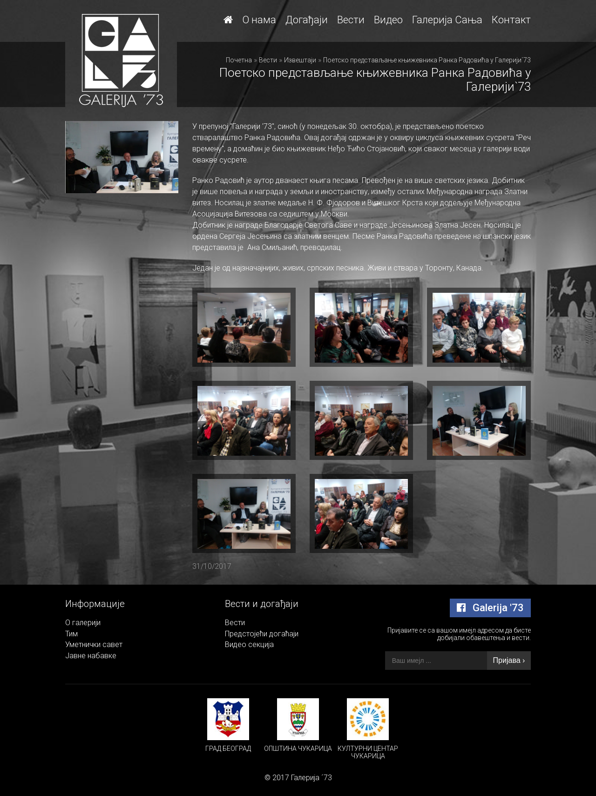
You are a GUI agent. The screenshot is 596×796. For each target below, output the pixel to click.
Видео (388, 20)
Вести (351, 20)
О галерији (83, 622)
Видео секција (249, 644)
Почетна (239, 60)
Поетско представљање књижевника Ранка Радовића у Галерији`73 (427, 60)
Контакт (511, 20)
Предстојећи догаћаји (261, 633)
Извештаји (300, 60)
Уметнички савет (93, 644)
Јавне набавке (90, 655)
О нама (259, 20)
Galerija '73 (490, 608)
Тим (71, 633)
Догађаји (306, 20)
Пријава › (509, 660)
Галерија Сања (447, 20)
